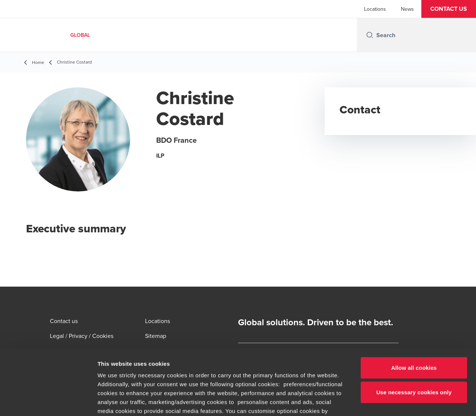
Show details (390, 401)
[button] (448, 9)
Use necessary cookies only (414, 326)
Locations (375, 9)
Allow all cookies (414, 302)
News (407, 9)
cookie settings (233, 363)
